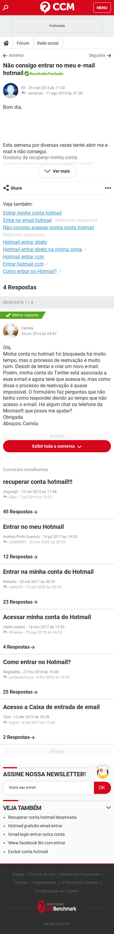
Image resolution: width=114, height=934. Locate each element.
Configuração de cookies (57, 891)
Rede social (47, 43)
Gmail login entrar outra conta (36, 834)
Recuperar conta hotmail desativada (42, 817)
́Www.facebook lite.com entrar (36, 842)
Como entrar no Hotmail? (30, 271)
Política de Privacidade (80, 874)
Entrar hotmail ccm (23, 264)
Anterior (16, 55)
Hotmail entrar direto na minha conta (42, 249)
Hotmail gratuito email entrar (35, 825)
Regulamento (44, 882)
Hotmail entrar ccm (23, 257)
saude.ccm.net (57, 923)
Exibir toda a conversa (54, 446)
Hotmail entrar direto (25, 242)
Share (16, 188)
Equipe (18, 874)
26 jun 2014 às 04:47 (39, 333)
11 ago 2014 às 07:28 (64, 93)
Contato (21, 882)
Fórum (23, 43)
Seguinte (97, 55)
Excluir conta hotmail (28, 851)
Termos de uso (42, 874)
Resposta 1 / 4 (18, 302)
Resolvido (38, 73)
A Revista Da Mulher (80, 882)
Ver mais (61, 171)
